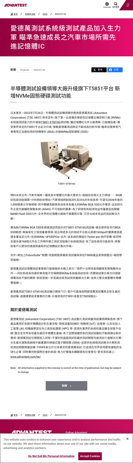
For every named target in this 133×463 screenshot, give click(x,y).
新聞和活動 (30, 14)
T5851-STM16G (51, 122)
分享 (113, 69)
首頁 (16, 14)
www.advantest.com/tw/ (25, 356)
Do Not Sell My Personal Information (51, 456)
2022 (45, 14)
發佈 (98, 69)
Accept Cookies (90, 456)
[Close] (127, 439)
